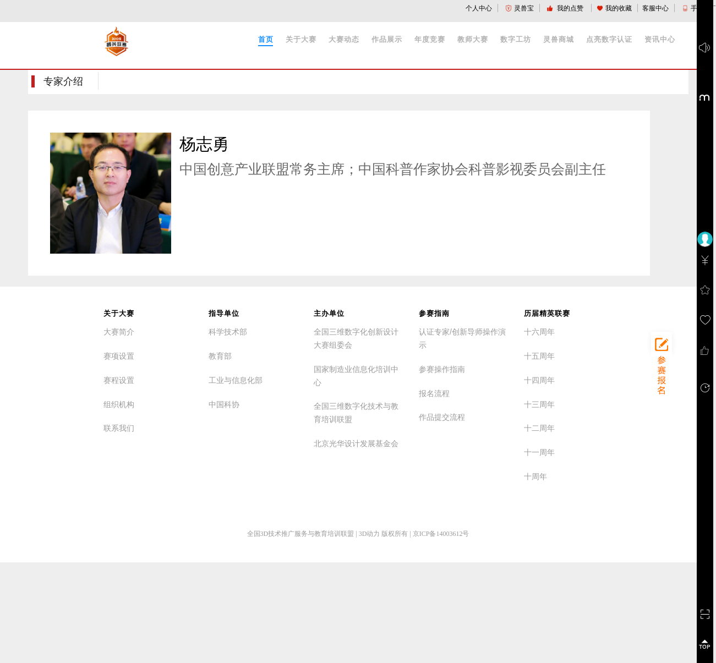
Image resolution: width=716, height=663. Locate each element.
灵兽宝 (519, 8)
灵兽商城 (558, 39)
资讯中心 (659, 39)
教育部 (220, 356)
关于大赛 (301, 39)
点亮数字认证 (609, 39)
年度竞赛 (429, 39)
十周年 (535, 476)
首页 (266, 39)
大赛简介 (118, 331)
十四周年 (539, 380)
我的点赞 (566, 8)
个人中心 (479, 8)
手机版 (696, 8)
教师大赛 (472, 39)
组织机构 (118, 404)
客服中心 (655, 8)
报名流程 (434, 393)
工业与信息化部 (236, 380)
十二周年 (539, 428)
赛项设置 (118, 356)
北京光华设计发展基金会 (356, 443)
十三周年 (539, 404)
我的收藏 (614, 8)
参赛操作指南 (442, 369)
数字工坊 (515, 39)
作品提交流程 (442, 417)
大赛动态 (344, 39)
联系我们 (118, 428)
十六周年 (539, 331)
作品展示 (386, 39)
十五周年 (539, 356)
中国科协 (224, 404)
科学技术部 (228, 331)
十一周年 (539, 452)
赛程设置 (118, 380)
